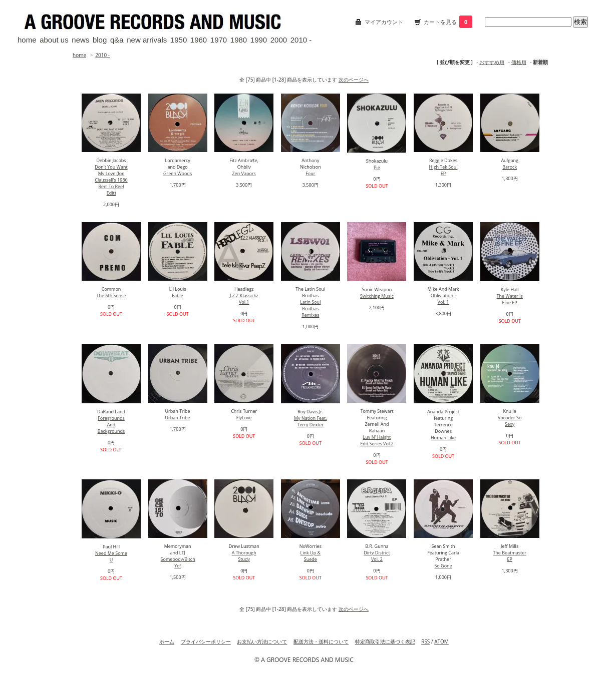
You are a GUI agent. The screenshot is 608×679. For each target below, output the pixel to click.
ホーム (166, 641)
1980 (238, 40)
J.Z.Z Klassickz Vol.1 (244, 298)
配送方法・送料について (321, 641)
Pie (377, 167)
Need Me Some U (111, 556)
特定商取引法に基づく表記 (385, 641)
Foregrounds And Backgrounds (111, 424)
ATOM (441, 641)
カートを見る (448, 22)
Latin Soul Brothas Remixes (310, 308)
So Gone (443, 565)
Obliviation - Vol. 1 (443, 298)
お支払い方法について (262, 641)
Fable (177, 295)
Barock (509, 167)
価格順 (518, 62)
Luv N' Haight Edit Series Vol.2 (377, 440)
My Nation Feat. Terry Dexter (310, 421)
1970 (218, 40)
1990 (258, 40)
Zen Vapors (244, 173)
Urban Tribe (177, 417)
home (27, 40)
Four (310, 173)
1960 (198, 40)
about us (54, 40)
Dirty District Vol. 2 (377, 555)
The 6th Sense (111, 295)
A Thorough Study (244, 555)
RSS (425, 641)
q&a (117, 40)
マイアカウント (384, 22)
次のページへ (354, 79)
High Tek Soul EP (443, 170)
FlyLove (244, 417)
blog (100, 40)
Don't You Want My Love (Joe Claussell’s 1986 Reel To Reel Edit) (111, 180)
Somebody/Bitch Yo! (178, 562)
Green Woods (177, 173)
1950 (178, 40)
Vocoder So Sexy (509, 420)
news (80, 40)
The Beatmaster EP (509, 555)
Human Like (443, 437)
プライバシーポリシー (206, 641)
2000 (278, 40)
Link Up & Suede (310, 555)
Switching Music (377, 296)
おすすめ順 (491, 62)
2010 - (301, 40)
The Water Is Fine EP (510, 299)
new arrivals (147, 40)
